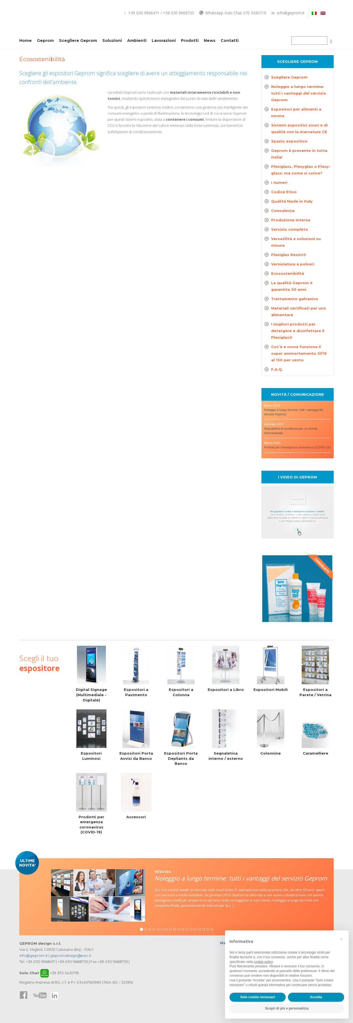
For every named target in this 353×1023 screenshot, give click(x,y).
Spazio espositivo (289, 141)
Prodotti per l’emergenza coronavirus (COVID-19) (297, 447)
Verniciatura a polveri (292, 264)
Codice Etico (284, 192)
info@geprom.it (287, 12)
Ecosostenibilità (287, 273)
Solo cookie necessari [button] (257, 997)
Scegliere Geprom (78, 40)
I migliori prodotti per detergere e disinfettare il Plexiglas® (297, 331)
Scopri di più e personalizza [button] (287, 1008)
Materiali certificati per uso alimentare (298, 311)
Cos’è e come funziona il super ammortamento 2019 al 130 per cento (299, 353)
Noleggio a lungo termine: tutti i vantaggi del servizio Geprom (298, 93)
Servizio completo (289, 229)
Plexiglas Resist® (288, 254)
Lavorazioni (164, 40)
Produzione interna (290, 220)
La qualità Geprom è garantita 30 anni (291, 286)
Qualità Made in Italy (292, 201)
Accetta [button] (316, 997)
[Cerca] (331, 41)
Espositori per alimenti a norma (296, 112)
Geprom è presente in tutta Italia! (299, 153)
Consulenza (283, 210)
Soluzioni (112, 40)
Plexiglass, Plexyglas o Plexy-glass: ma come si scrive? (300, 169)
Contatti (230, 40)
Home (25, 40)
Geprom (45, 40)
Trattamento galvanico (294, 299)
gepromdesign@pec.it (70, 955)
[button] (341, 939)
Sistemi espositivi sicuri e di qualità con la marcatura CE (299, 128)
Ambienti (136, 40)
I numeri (279, 182)
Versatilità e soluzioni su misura (296, 241)
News (209, 40)
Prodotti (190, 40)
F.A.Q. (277, 369)
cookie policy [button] (263, 962)
